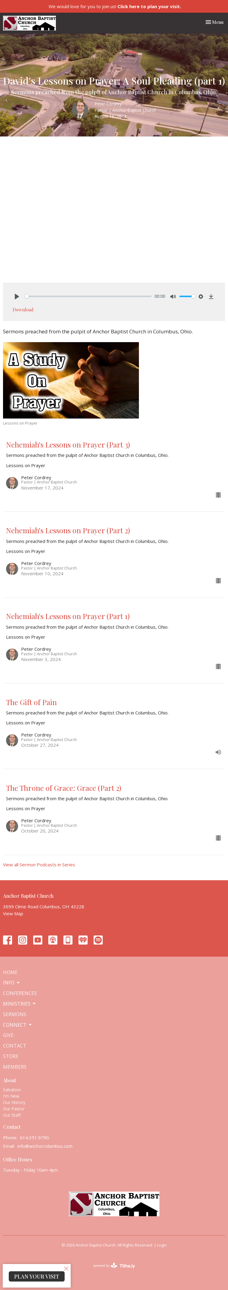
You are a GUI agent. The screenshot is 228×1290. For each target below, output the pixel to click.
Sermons (14, 1014)
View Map (13, 913)
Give (8, 1035)
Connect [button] (18, 1025)
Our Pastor (13, 1109)
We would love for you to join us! (115, 6)
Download (23, 309)
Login (162, 1245)
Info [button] (12, 982)
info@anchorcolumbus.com (45, 1146)
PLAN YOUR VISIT (36, 1276)
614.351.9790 (34, 1137)
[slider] (88, 296)
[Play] (17, 296)
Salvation (12, 1090)
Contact (14, 1045)
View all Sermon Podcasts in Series (39, 865)
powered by (114, 1265)
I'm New (11, 1096)
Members (15, 1067)
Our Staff (12, 1115)
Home (10, 972)
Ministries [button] (20, 1003)
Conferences (20, 993)
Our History (14, 1102)
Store (10, 1056)
